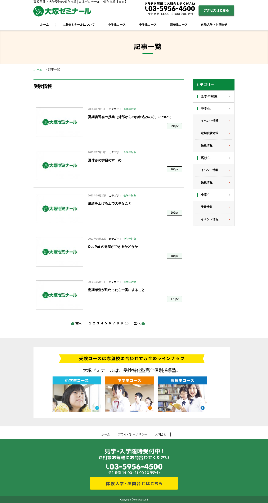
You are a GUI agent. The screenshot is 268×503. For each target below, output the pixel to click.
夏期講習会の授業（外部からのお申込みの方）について (130, 117)
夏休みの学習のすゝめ (104, 160)
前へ (78, 323)
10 (127, 323)
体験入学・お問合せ (214, 24)
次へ (137, 323)
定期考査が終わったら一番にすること (116, 290)
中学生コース (148, 24)
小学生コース (117, 24)
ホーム (44, 24)
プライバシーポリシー (132, 434)
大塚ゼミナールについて (78, 24)
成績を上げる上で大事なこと (109, 203)
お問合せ (161, 434)
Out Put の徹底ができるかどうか (113, 246)
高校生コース (179, 24)
